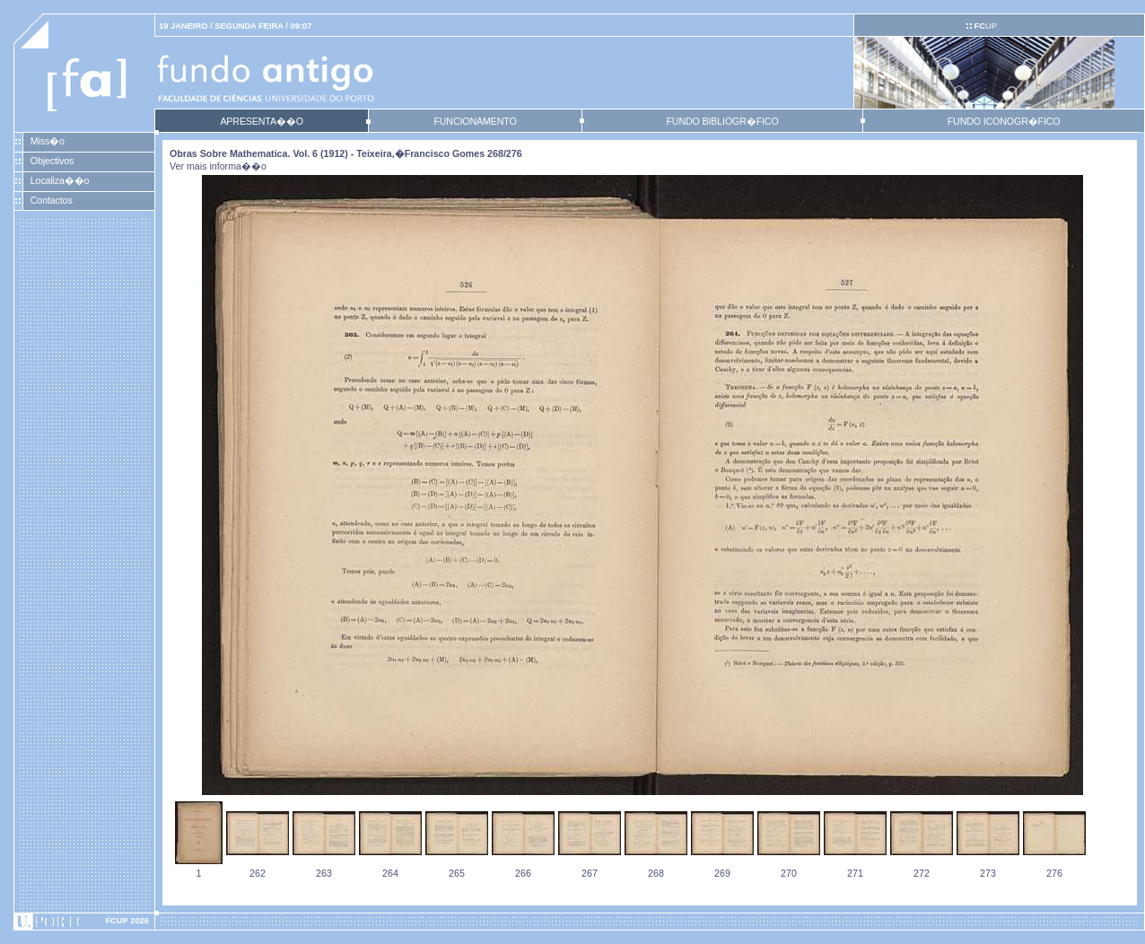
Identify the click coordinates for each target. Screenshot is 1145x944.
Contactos (52, 200)
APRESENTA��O (261, 121)
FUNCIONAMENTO (474, 121)
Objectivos (52, 160)
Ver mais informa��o (218, 166)
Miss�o (48, 140)
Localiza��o (60, 180)
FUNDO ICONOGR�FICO (1004, 121)
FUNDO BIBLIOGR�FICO (722, 121)
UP (985, 26)
